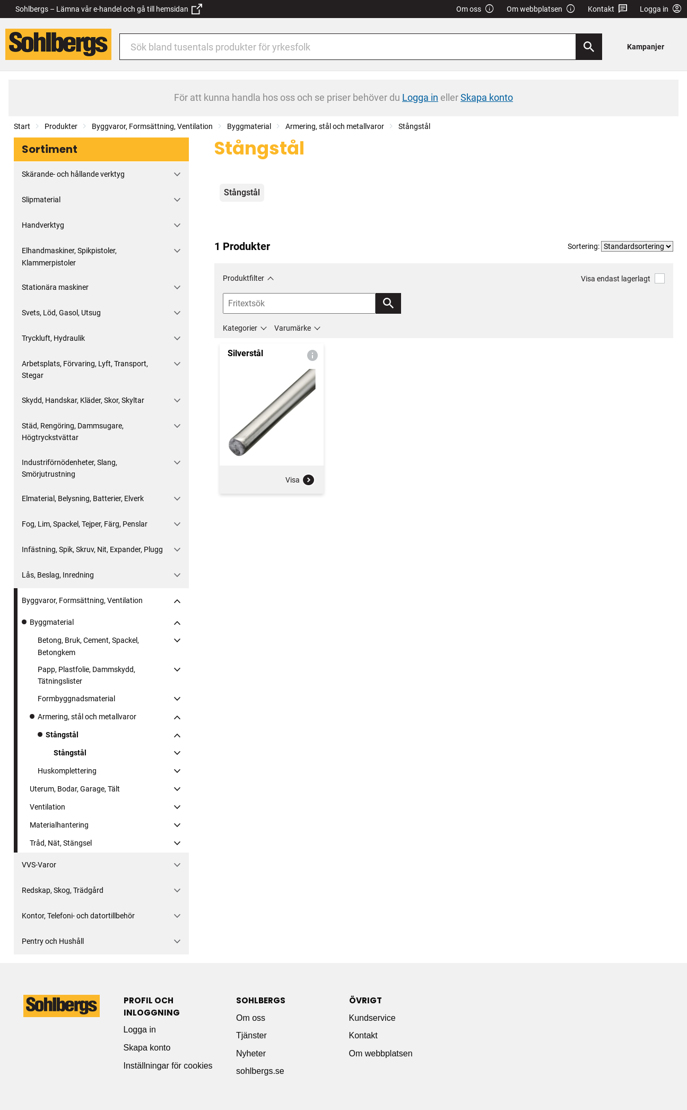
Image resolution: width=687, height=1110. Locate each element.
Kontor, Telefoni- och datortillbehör (78, 915)
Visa (300, 480)
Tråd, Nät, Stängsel (61, 843)
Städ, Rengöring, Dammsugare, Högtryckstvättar (73, 431)
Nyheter (251, 1053)
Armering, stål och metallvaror (334, 126)
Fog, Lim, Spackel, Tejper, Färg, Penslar (84, 524)
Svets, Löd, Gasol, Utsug (61, 312)
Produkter (61, 126)
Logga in (140, 1029)
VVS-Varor (39, 865)
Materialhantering (59, 825)
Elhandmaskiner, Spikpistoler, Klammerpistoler (69, 256)
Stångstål (414, 126)
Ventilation (47, 807)
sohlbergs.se (260, 1070)
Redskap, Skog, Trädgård (62, 890)
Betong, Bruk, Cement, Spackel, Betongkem (88, 646)
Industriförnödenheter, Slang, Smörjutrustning (69, 468)
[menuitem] (648, 46)
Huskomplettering (67, 771)
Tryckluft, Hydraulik (53, 338)
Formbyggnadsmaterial (76, 698)
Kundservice (372, 1017)
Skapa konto (147, 1047)
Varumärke (292, 328)
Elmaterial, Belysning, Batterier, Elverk (83, 498)
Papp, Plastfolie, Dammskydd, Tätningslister (86, 675)
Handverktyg (43, 225)
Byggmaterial (249, 126)
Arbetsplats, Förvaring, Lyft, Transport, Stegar (85, 369)
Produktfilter (243, 278)
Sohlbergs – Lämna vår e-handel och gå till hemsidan (108, 9)
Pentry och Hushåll (53, 941)
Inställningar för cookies (168, 1065)
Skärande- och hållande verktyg (73, 174)
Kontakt (608, 9)
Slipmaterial (41, 199)
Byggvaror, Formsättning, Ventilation (152, 126)
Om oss (475, 9)
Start (22, 126)
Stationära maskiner (55, 287)
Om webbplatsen (541, 9)
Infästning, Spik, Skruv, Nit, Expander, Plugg (92, 549)
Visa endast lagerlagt (623, 278)
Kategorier (240, 328)
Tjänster (251, 1035)
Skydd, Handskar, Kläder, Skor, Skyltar (83, 400)
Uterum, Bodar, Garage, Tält (75, 789)
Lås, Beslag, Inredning (58, 575)
